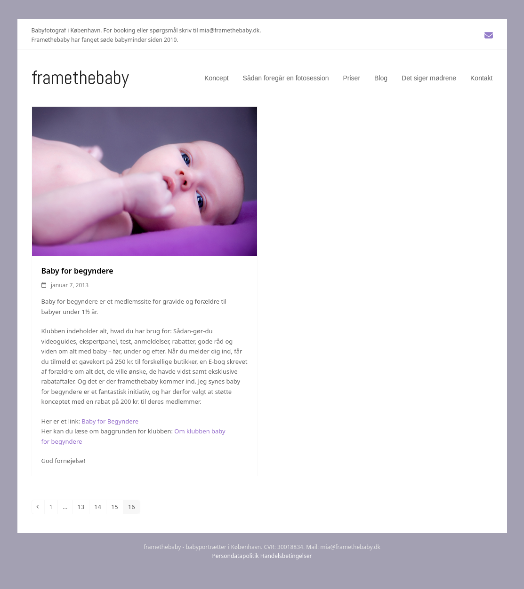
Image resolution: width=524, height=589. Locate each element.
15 (117, 506)
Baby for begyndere (77, 271)
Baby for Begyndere (109, 421)
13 (83, 506)
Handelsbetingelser (286, 556)
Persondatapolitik (235, 556)
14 (100, 506)
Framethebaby (80, 78)
